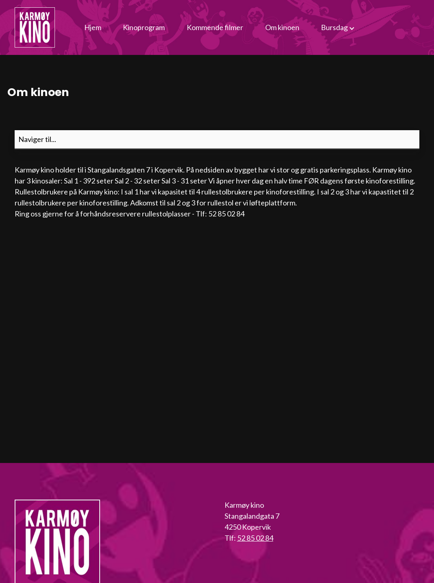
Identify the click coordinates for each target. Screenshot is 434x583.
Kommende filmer (215, 27)
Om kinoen (282, 27)
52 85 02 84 (255, 537)
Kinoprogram (144, 27)
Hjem (92, 27)
